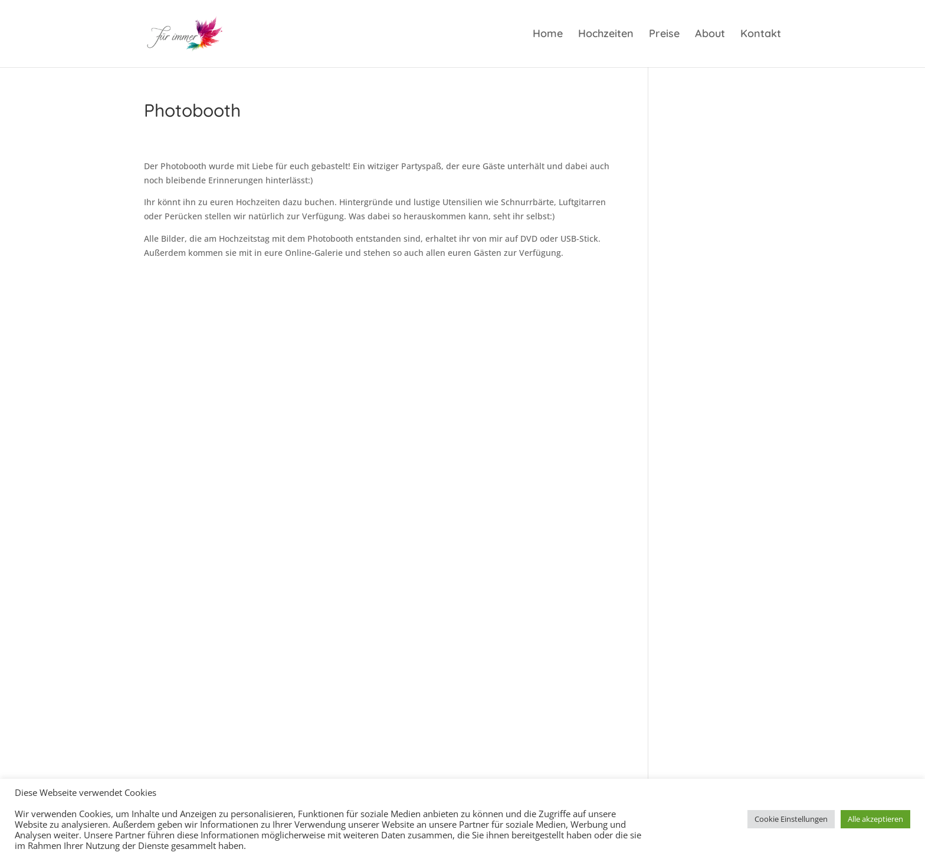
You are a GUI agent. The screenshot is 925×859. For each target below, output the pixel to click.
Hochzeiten (606, 34)
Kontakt (760, 34)
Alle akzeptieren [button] (875, 819)
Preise (664, 34)
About (710, 34)
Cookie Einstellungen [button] (791, 819)
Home (548, 34)
